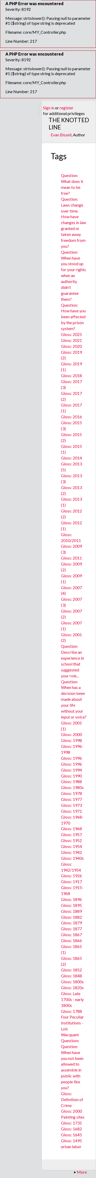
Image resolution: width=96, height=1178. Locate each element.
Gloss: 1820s (72, 987)
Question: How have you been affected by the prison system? (73, 317)
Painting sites (72, 1116)
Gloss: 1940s (72, 858)
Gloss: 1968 (71, 828)
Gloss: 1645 (71, 1134)
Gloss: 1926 (71, 875)
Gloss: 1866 (71, 940)
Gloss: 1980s (72, 787)
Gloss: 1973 (71, 805)
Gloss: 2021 (71, 340)
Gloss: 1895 (71, 905)
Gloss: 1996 (71, 758)
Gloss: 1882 (71, 917)
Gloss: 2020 (71, 346)
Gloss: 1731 (71, 1122)
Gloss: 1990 (71, 775)
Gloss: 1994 (71, 769)
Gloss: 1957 (71, 834)
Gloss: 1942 (71, 852)
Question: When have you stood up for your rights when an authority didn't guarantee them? (73, 276)
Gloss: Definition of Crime (72, 1099)
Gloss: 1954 (71, 846)
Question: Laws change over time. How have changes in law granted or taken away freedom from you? (73, 223)
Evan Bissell (61, 134)
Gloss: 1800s (72, 981)
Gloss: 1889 (71, 911)
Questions (70, 1040)
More (82, 1172)
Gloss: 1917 (71, 881)
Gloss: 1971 (71, 811)
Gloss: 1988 (71, 781)
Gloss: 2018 (71, 375)
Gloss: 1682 (71, 1128)
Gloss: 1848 (71, 975)
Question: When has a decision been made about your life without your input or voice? (74, 699)
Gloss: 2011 (71, 557)
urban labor (71, 1146)
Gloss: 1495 (71, 1140)
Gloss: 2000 (71, 734)
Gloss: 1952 (71, 840)
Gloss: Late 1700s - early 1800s (72, 999)
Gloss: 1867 (71, 934)
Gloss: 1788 (71, 1011)
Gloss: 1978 (71, 793)
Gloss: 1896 (71, 899)
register (66, 107)
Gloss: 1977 (71, 799)
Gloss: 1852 (71, 969)
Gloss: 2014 (71, 457)
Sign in (48, 107)
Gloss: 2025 (71, 334)
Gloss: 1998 (71, 740)
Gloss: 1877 (71, 928)
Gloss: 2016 (71, 416)
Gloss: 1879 (71, 922)
